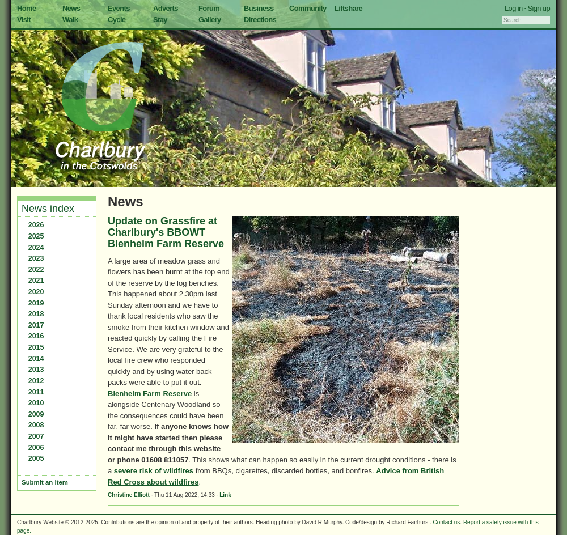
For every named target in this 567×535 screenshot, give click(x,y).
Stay (160, 19)
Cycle (116, 19)
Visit (24, 19)
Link (225, 495)
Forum (208, 8)
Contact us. (447, 522)
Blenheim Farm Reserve (150, 393)
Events (119, 8)
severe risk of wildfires (153, 470)
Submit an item (45, 482)
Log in (514, 8)
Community (308, 8)
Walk (70, 19)
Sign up (538, 8)
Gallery (209, 19)
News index (48, 208)
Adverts (165, 8)
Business (259, 8)
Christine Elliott (129, 495)
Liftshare (348, 8)
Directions (260, 19)
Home (26, 8)
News (71, 8)
